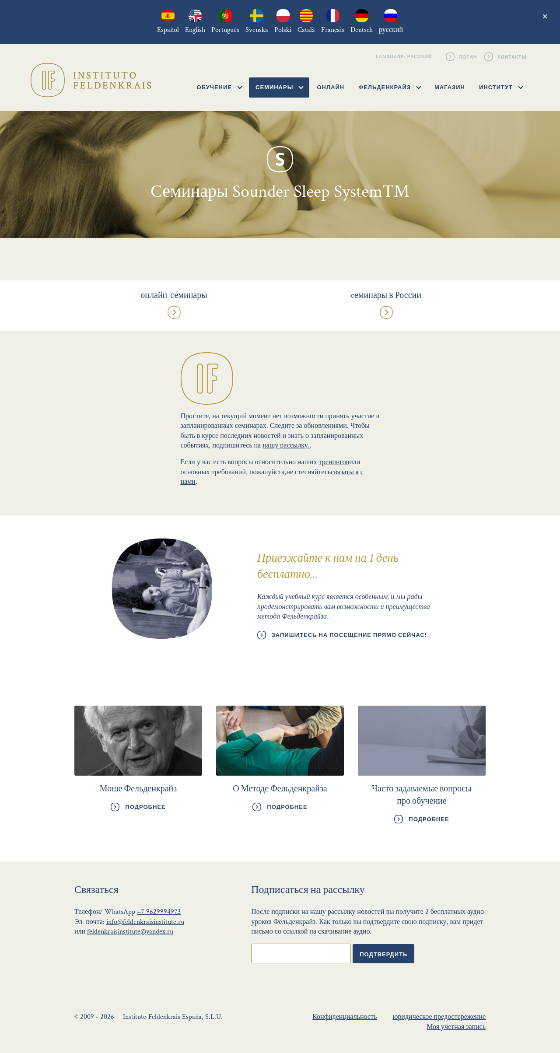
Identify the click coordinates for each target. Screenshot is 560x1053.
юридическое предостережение (439, 1017)
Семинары (280, 87)
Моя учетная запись (456, 1027)
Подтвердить (383, 954)
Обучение (219, 87)
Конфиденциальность (344, 1017)
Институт (501, 87)
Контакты (512, 56)
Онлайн (330, 87)
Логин (468, 56)
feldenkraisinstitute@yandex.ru (130, 931)
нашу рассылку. (286, 445)
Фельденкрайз (389, 87)
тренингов (334, 462)
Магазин (449, 87)
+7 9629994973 (159, 912)
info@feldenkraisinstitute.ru (145, 922)
